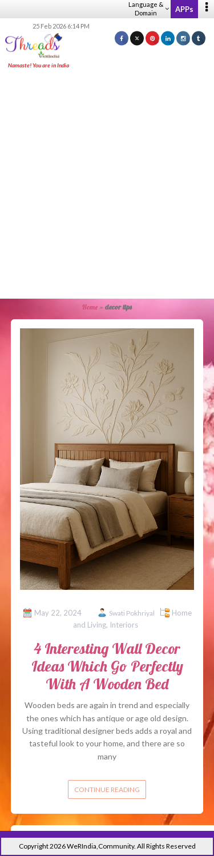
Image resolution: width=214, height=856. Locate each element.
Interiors (124, 624)
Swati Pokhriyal (132, 613)
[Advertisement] (107, 185)
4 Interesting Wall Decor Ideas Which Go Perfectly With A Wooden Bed (107, 666)
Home (90, 307)
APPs (184, 9)
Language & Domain (148, 9)
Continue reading (107, 789)
